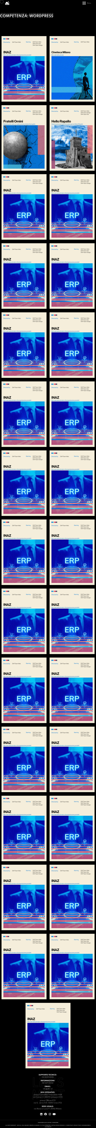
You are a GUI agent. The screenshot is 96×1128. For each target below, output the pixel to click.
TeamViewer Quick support (44, 1122)
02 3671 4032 (47, 1083)
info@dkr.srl (47, 1089)
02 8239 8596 (48, 1077)
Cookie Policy (69, 1125)
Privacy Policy (77, 1125)
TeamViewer (55, 1122)
